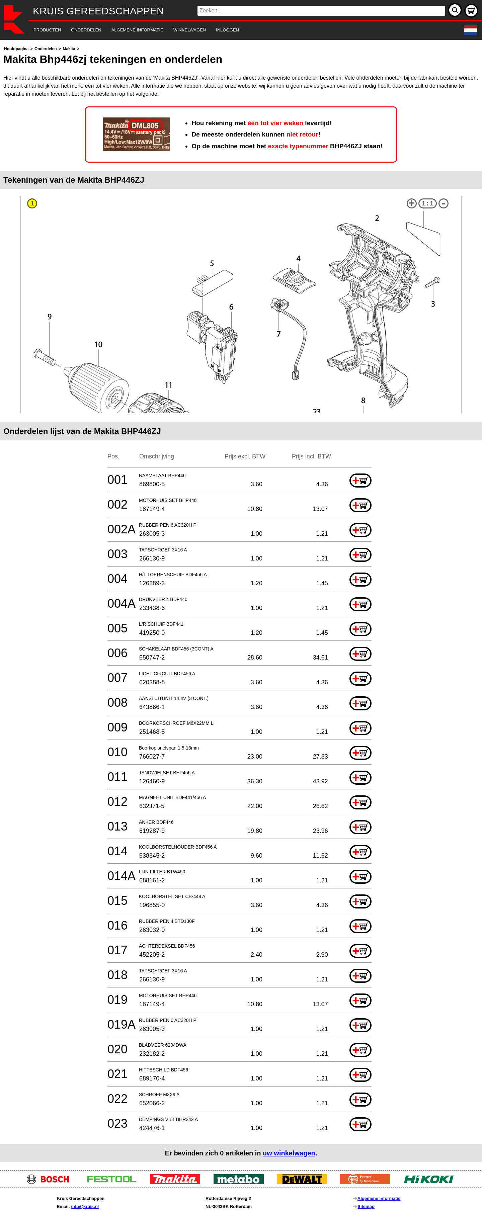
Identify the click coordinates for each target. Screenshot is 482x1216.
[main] (241, 603)
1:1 (427, 203)
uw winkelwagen (289, 1153)
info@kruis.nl (85, 1206)
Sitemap (366, 1206)
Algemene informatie (379, 1198)
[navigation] (232, 30)
